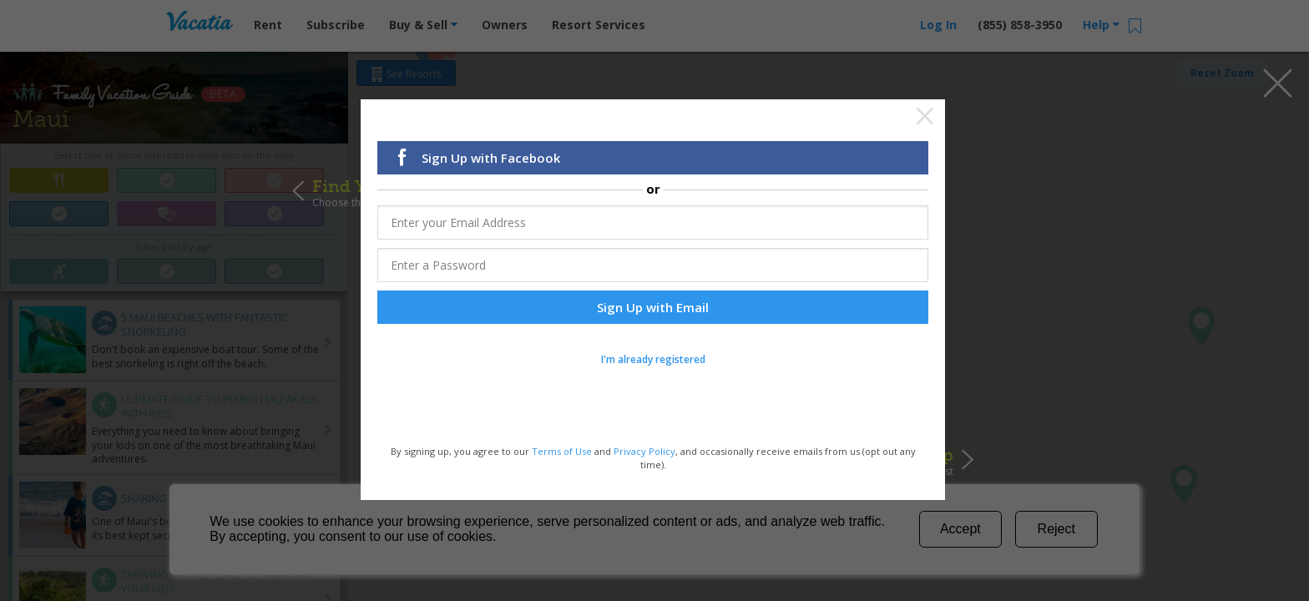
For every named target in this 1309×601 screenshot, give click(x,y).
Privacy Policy (644, 452)
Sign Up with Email (653, 308)
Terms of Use (562, 452)
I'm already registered (653, 360)
